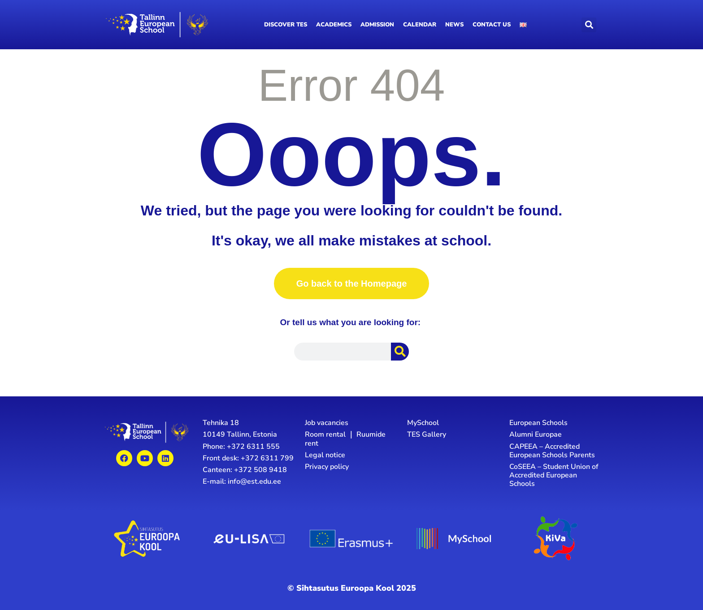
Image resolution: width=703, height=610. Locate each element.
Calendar (419, 25)
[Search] (400, 352)
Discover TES (285, 25)
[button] (588, 24)
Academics (334, 25)
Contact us (492, 25)
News (454, 25)
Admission (377, 25)
